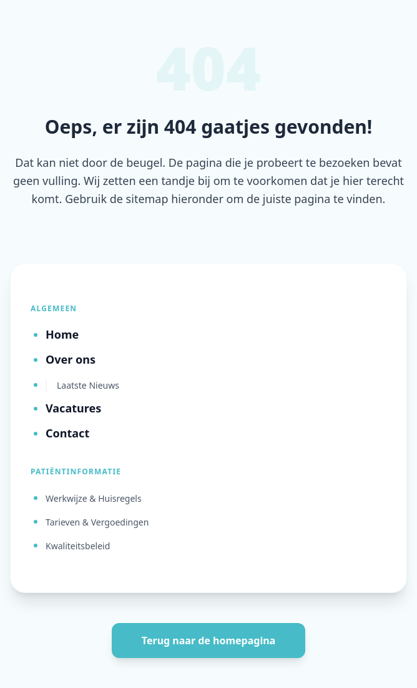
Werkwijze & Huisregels (94, 498)
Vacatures (73, 408)
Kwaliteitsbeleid (78, 546)
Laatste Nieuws (88, 385)
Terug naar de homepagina (208, 640)
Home (62, 334)
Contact (67, 433)
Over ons (71, 359)
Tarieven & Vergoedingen (97, 522)
